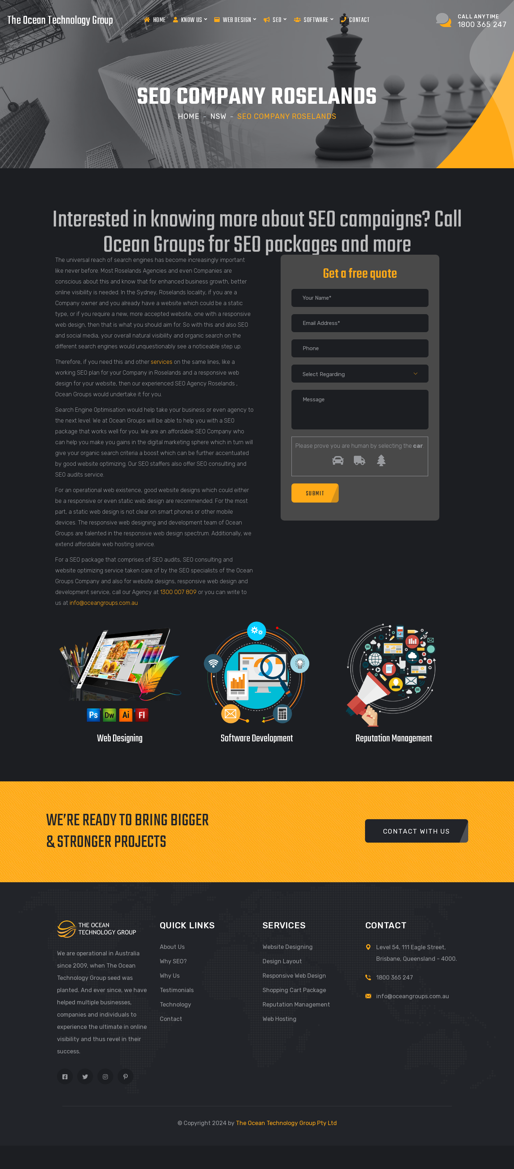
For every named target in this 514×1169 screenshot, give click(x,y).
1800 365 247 (394, 977)
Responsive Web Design (294, 975)
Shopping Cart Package (294, 990)
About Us (172, 946)
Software (314, 20)
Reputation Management (296, 1004)
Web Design (235, 20)
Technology (175, 1004)
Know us (190, 20)
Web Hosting (279, 1019)
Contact (355, 20)
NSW (218, 116)
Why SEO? (173, 961)
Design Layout (282, 961)
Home (155, 20)
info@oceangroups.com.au (104, 602)
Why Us (170, 975)
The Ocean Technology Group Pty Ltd (286, 1123)
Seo (275, 20)
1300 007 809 (178, 592)
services (161, 361)
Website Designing (288, 946)
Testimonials (177, 990)
